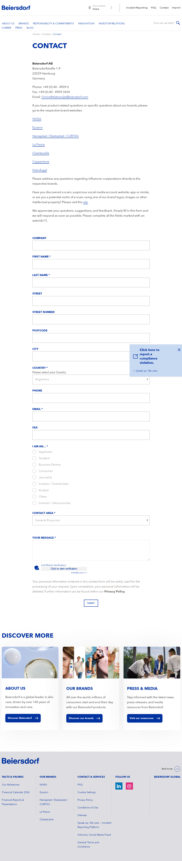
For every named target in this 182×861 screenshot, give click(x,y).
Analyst (40, 490)
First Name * (41, 257)
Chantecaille (40, 153)
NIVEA (36, 119)
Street (37, 294)
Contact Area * (43, 513)
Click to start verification (64, 569)
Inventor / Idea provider (51, 503)
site (85, 202)
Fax (35, 428)
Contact (164, 8)
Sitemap (82, 815)
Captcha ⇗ (79, 573)
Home (36, 34)
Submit (91, 603)
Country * (40, 368)
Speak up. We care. (147, 371)
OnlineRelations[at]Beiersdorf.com (64, 97)
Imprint (176, 8)
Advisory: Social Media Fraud (94, 835)
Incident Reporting (137, 8)
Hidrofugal (39, 170)
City (35, 349)
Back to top (167, 769)
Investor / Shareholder (50, 484)
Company (39, 238)
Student (41, 458)
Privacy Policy (114, 591)
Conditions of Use (87, 807)
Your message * (44, 538)
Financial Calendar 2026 (16, 792)
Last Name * (41, 275)
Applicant (42, 452)
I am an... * (40, 446)
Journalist (42, 477)
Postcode (39, 330)
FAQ (153, 8)
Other (39, 496)
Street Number (43, 312)
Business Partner (46, 464)
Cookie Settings (86, 792)
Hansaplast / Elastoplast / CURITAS (55, 136)
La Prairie (38, 144)
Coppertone (40, 161)
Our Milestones (10, 785)
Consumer (42, 471)
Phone (37, 391)
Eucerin (37, 127)
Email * (37, 409)
